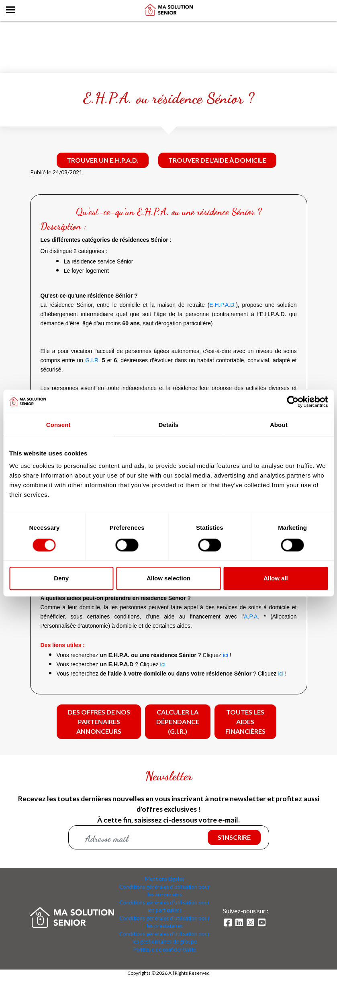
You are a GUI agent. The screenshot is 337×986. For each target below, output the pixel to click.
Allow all (275, 578)
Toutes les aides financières (245, 721)
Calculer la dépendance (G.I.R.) (177, 721)
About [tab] (279, 424)
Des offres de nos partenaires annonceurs (99, 721)
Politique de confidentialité (164, 950)
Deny (61, 578)
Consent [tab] (58, 424)
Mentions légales (164, 879)
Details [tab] (169, 424)
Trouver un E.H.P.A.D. (103, 160)
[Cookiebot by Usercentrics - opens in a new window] (292, 402)
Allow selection (168, 578)
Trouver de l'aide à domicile (217, 160)
